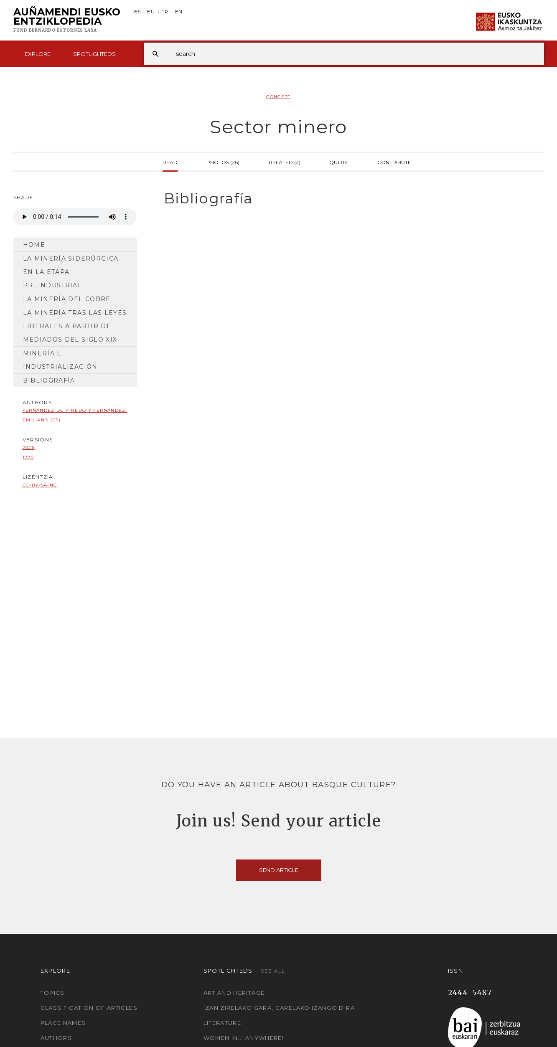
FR (165, 12)
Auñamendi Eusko (66, 20)
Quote (338, 162)
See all (273, 971)
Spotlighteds (94, 54)
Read (170, 162)
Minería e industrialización (60, 360)
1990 (28, 457)
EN (179, 12)
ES (137, 12)
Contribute (394, 162)
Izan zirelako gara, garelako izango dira (279, 1007)
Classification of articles (89, 1007)
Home (34, 244)
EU (151, 12)
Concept (278, 96)
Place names (63, 1022)
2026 (29, 447)
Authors (56, 1037)
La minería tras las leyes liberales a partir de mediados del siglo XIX (75, 326)
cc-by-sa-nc (40, 485)
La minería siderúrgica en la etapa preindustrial (71, 272)
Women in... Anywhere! (243, 1037)
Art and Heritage (234, 992)
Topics (53, 992)
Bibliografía (49, 380)
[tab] (346, 198)
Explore (38, 54)
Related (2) (284, 162)
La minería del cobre (67, 299)
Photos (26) (222, 162)
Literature (222, 1022)
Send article (278, 870)
